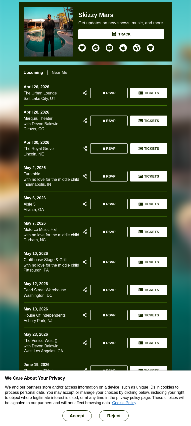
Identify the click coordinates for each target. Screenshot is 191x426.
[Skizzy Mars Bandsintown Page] (51, 32)
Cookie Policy (124, 403)
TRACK (121, 34)
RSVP (108, 93)
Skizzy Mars (96, 15)
